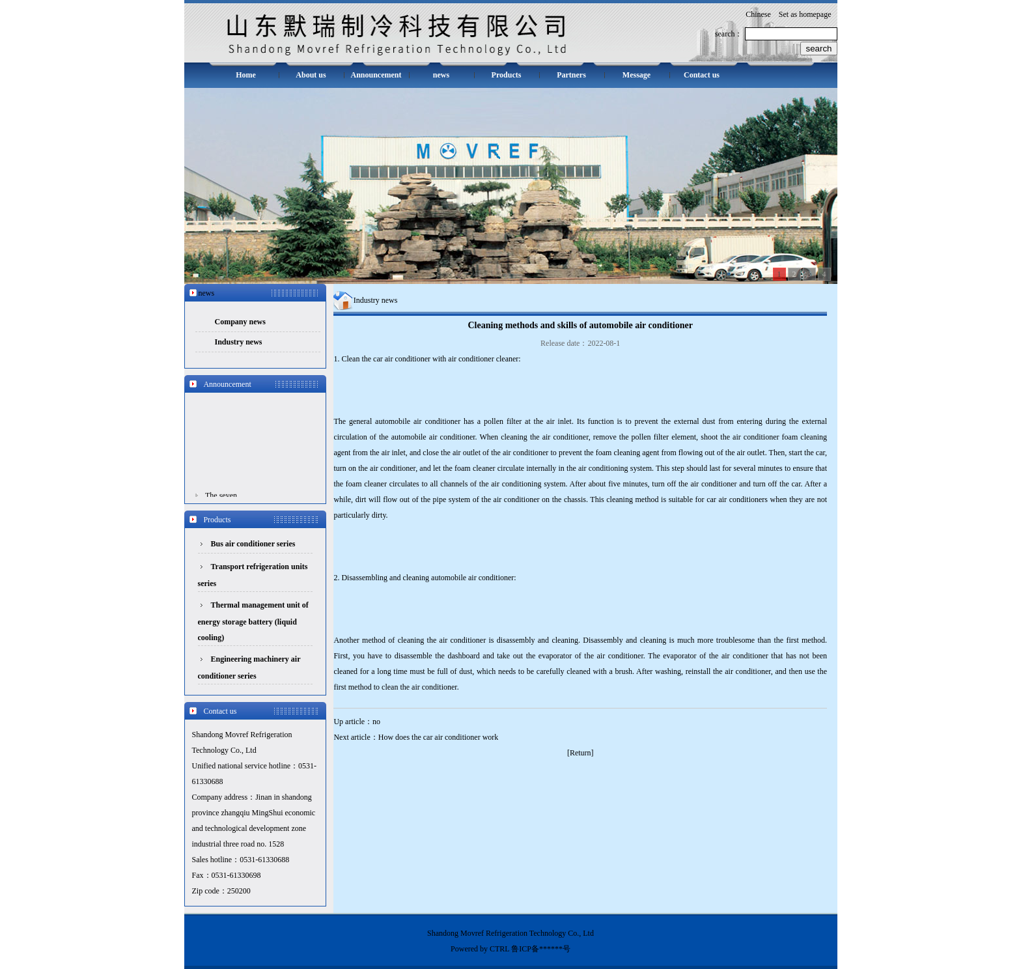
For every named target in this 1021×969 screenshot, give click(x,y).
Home (246, 74)
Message (636, 74)
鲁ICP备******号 (540, 948)
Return (580, 752)
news (441, 74)
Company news (240, 321)
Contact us (702, 74)
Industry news (238, 341)
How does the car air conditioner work (438, 737)
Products (507, 74)
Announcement (375, 74)
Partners (571, 74)
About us (311, 74)
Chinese (758, 14)
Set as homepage (805, 14)
